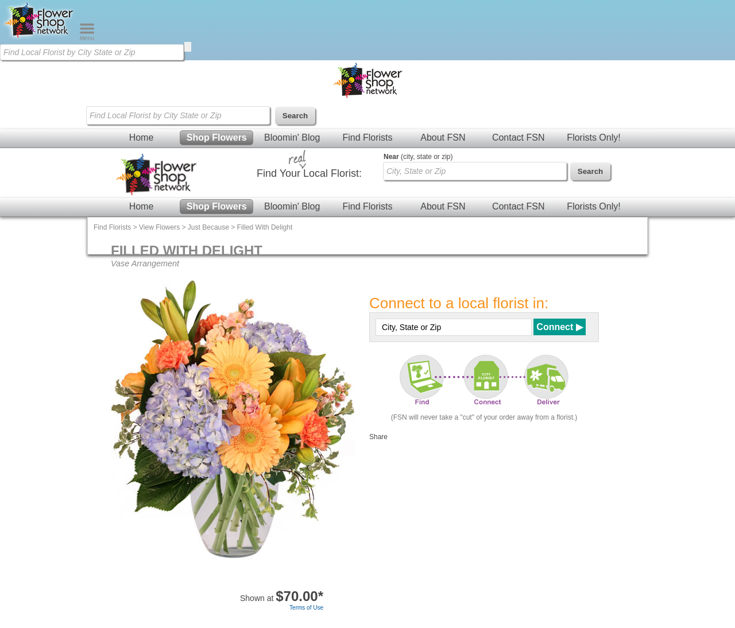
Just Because (208, 227)
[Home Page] (39, 38)
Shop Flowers (217, 137)
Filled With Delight (265, 227)
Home (141, 137)
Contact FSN (518, 137)
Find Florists (367, 137)
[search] (187, 47)
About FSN (442, 137)
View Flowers (159, 227)
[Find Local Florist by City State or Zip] (92, 52)
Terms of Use (306, 607)
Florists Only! (593, 137)
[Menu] (87, 38)
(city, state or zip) (418, 157)
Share (378, 437)
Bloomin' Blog (292, 137)
